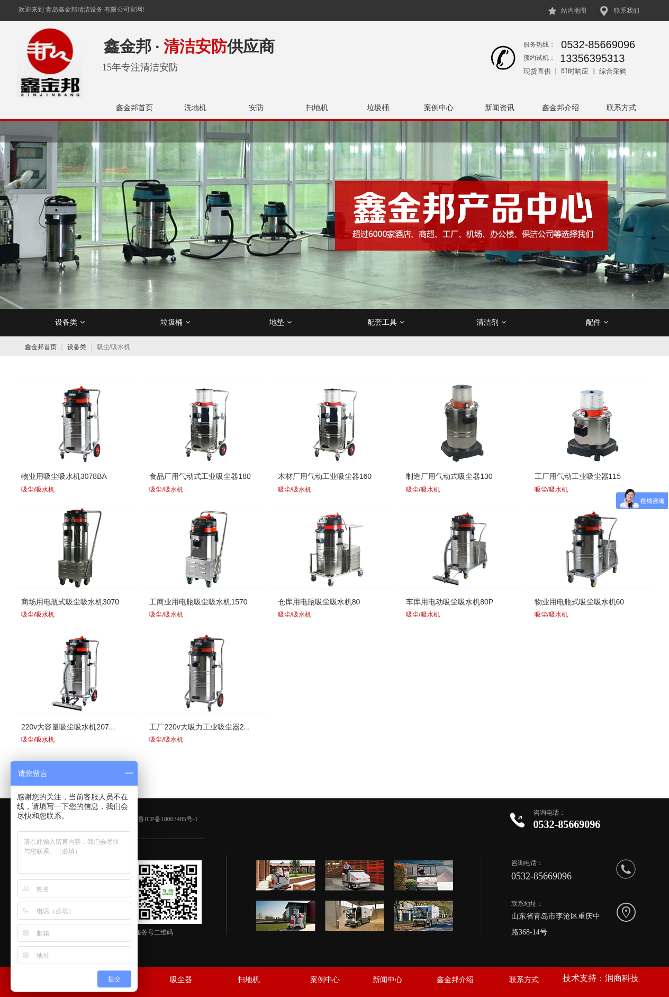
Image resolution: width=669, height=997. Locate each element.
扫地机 (317, 107)
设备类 (70, 322)
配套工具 (385, 322)
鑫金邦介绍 (560, 107)
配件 (597, 322)
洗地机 (195, 107)
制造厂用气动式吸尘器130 (449, 476)
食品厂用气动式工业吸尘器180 (199, 476)
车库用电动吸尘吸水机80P (449, 602)
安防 (256, 107)
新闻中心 (387, 980)
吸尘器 (181, 980)
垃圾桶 (378, 107)
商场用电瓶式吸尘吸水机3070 (70, 602)
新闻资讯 (499, 107)
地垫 (280, 322)
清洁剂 (491, 322)
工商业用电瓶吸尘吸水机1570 (198, 602)
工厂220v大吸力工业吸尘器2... (199, 727)
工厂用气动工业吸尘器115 (578, 476)
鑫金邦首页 (134, 107)
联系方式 (621, 107)
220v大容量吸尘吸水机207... (68, 727)
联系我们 (626, 10)
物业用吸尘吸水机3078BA (64, 476)
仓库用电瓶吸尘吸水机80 (319, 602)
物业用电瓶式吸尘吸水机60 (580, 602)
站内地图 (573, 10)
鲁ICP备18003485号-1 (169, 819)
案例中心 (439, 107)
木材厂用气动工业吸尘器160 (325, 476)
